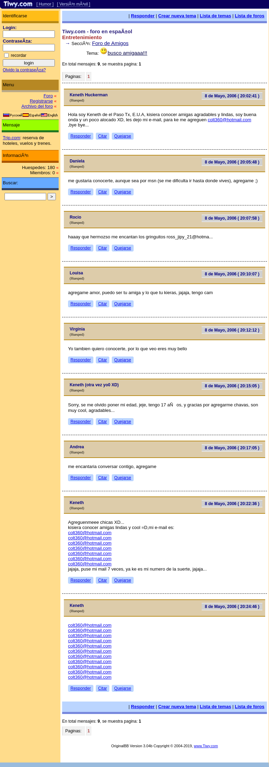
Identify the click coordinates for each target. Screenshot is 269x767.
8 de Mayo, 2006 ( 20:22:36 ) (232, 503)
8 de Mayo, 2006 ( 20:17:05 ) (232, 448)
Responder (142, 15)
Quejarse (122, 136)
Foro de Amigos (110, 43)
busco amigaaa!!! (127, 53)
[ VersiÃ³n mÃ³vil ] (73, 4)
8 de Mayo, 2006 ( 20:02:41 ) (232, 96)
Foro (48, 95)
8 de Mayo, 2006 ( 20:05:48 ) (232, 162)
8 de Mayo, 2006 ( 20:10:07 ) (232, 274)
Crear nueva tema (177, 15)
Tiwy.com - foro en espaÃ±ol (97, 31)
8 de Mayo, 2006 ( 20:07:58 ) (232, 218)
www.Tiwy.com (206, 746)
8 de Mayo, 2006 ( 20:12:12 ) (232, 330)
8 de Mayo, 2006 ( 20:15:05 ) (232, 386)
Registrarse (41, 101)
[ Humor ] (44, 4)
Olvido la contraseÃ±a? (24, 70)
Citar (102, 136)
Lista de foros (249, 15)
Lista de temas (215, 15)
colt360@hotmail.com (229, 119)
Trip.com (11, 137)
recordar (18, 55)
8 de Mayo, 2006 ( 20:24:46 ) (232, 606)
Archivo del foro (37, 106)
